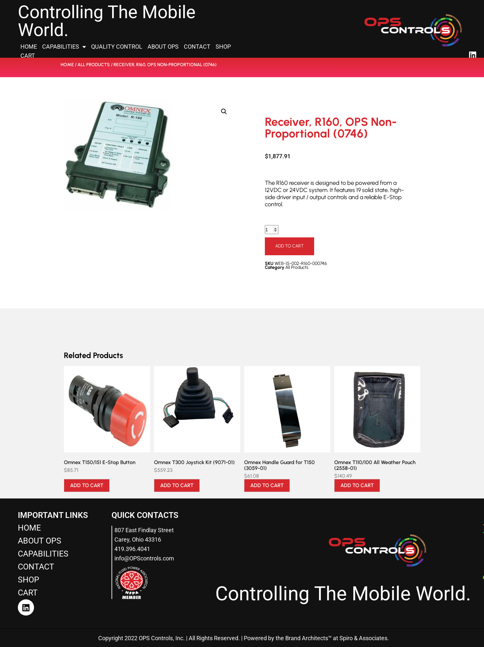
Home (28, 46)
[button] (224, 111)
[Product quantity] (272, 229)
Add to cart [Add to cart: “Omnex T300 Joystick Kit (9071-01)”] (177, 485)
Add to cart (289, 246)
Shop (223, 46)
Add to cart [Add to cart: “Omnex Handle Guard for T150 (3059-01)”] (267, 485)
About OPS (163, 46)
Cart (27, 55)
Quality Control (116, 46)
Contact (197, 46)
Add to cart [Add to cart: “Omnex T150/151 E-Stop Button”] (86, 485)
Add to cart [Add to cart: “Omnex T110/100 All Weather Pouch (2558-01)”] (357, 485)
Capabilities (64, 46)
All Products (93, 64)
